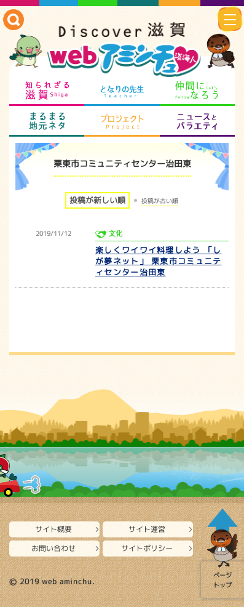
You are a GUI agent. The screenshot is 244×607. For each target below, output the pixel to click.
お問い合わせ (53, 548)
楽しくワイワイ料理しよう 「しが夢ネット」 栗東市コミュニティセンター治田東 (158, 261)
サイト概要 (53, 529)
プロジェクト (121, 121)
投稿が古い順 (159, 200)
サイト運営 (146, 529)
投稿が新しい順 (97, 200)
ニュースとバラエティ (197, 121)
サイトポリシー (147, 548)
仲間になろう (197, 90)
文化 (115, 234)
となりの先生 (121, 90)
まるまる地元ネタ (46, 121)
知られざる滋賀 (46, 90)
